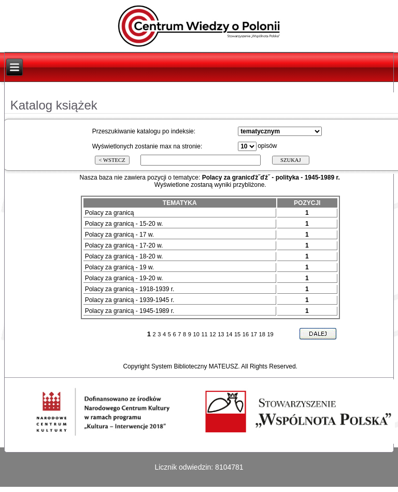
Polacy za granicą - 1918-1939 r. (130, 289)
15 (237, 334)
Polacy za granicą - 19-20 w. (124, 278)
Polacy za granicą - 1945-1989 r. (130, 311)
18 (262, 334)
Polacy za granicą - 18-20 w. (124, 256)
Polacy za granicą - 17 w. (119, 234)
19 (270, 334)
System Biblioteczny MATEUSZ (194, 366)
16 (246, 334)
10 (196, 334)
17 (254, 334)
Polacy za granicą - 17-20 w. (124, 245)
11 (204, 334)
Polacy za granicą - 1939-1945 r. (130, 300)
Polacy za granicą (109, 212)
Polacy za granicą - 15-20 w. (124, 223)
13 (221, 334)
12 (212, 334)
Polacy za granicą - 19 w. (119, 267)
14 (229, 334)
